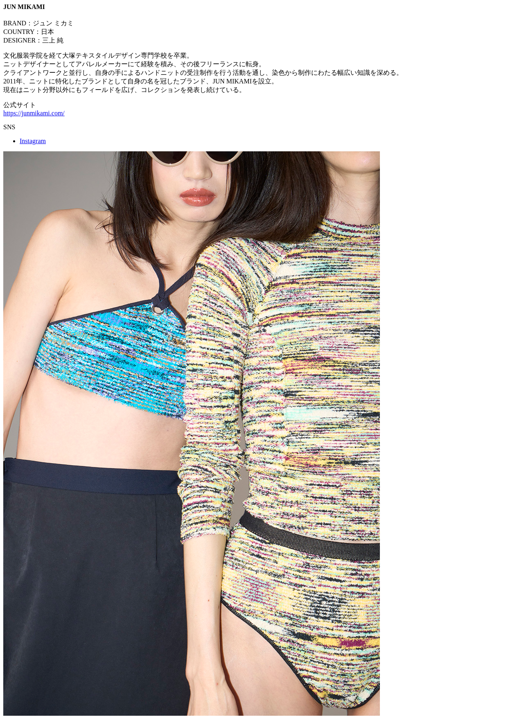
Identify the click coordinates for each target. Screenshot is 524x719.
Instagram (33, 140)
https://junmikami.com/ (34, 113)
